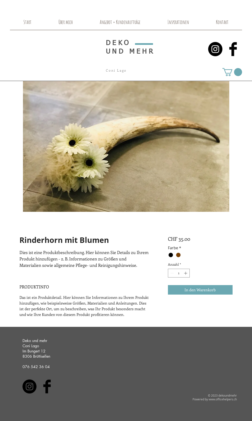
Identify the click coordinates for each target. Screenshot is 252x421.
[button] (232, 72)
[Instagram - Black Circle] (215, 49)
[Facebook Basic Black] (233, 49)
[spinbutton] (179, 273)
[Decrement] (172, 273)
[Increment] (186, 273)
